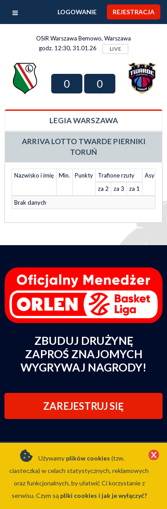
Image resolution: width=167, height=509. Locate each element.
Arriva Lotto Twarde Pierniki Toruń (84, 147)
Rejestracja (134, 12)
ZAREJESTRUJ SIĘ (83, 406)
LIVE (115, 48)
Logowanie (77, 12)
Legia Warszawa (83, 120)
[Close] (153, 455)
